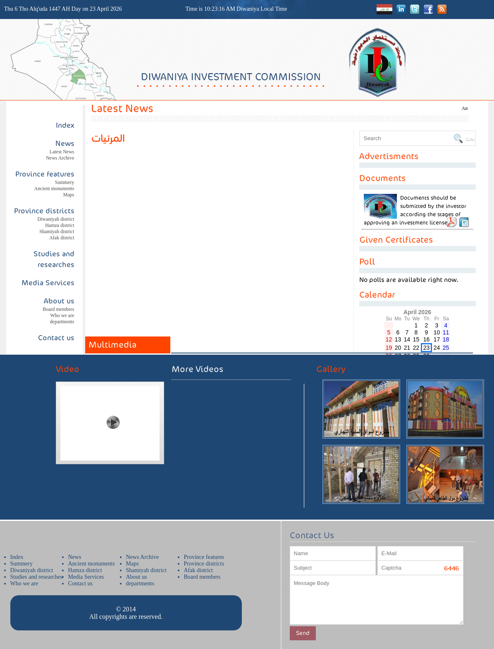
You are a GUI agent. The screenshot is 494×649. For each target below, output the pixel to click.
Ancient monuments (54, 188)
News (74, 557)
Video (67, 369)
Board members (58, 309)
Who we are (62, 315)
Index (65, 125)
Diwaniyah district (56, 219)
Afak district (61, 238)
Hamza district (59, 225)
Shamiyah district (56, 231)
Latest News (62, 152)
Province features (44, 174)
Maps (68, 195)
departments (62, 321)
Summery (64, 182)
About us (59, 300)
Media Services (47, 282)
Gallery (331, 369)
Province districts (44, 210)
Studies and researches (36, 577)
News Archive (60, 158)
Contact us (56, 337)
